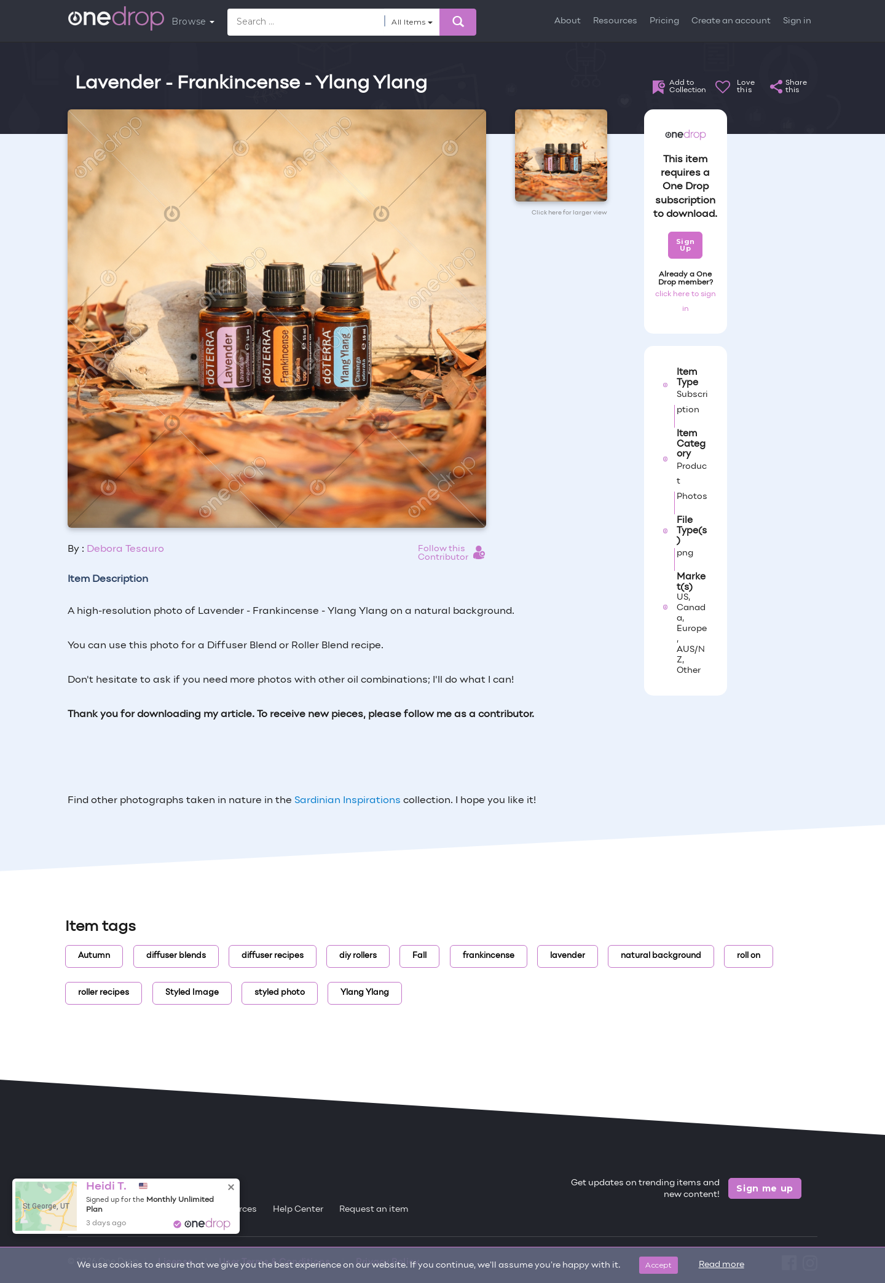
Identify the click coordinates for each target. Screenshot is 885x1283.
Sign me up (764, 1188)
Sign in (797, 21)
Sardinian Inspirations (347, 801)
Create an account (731, 21)
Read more (721, 1265)
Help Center (298, 1210)
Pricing (664, 21)
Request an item (374, 1210)
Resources (615, 21)
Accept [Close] (658, 1264)
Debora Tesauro (125, 549)
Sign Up (685, 245)
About (567, 21)
